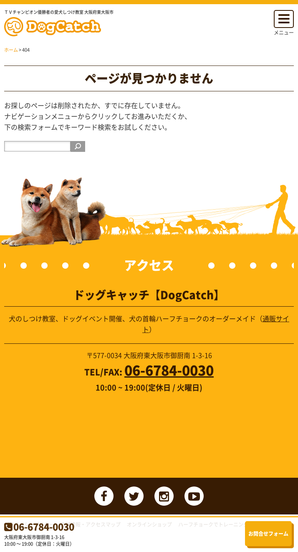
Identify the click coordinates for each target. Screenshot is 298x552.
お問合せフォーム (268, 533)
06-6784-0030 (43, 526)
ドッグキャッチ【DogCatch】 (55, 26)
